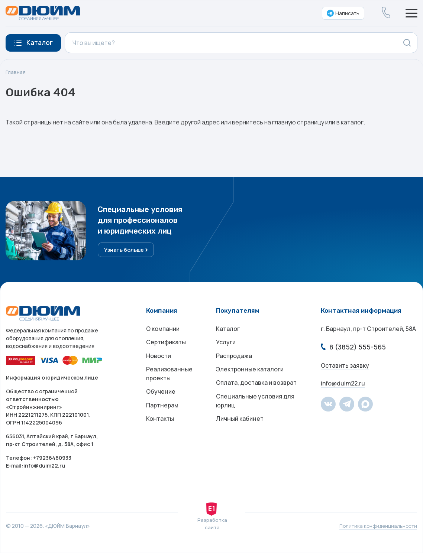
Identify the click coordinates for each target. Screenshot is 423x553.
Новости (158, 359)
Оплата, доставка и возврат (256, 388)
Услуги (226, 344)
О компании (163, 329)
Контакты (160, 427)
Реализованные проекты (169, 378)
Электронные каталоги (250, 374)
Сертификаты (166, 344)
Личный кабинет (240, 427)
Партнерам (162, 412)
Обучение (160, 397)
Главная (16, 72)
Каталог (228, 329)
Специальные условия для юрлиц (255, 407)
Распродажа (234, 359)
